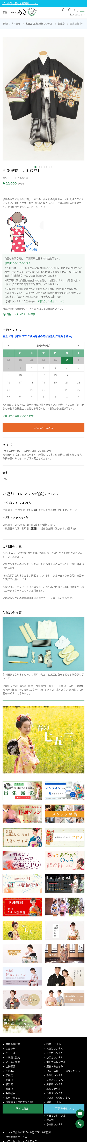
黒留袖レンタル (54, 1048)
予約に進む (23, 1108)
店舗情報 (10, 1066)
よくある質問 (13, 1062)
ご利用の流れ (13, 1057)
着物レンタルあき (11, 23)
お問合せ (36, 458)
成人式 (50, 1120)
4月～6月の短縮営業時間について (20, 3)
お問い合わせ (13, 1098)
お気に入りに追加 (43, 428)
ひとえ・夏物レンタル (58, 1098)
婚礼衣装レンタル (56, 1062)
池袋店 (9, 1080)
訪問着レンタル (54, 1057)
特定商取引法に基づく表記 (20, 1102)
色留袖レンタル (54, 1053)
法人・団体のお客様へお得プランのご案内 (28, 1132)
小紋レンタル (53, 1089)
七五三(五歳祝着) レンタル (39, 23)
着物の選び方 (13, 1044)
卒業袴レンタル (54, 1080)
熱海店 (9, 1089)
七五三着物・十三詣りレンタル (63, 1071)
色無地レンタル (54, 1075)
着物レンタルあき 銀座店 (19, 314)
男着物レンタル (54, 1084)
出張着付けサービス (16, 1137)
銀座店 (61, 23)
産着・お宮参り (54, 1066)
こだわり (10, 1048)
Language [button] (77, 14)
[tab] (35, 167)
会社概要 (10, 1093)
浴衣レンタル (53, 1102)
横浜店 (9, 1084)
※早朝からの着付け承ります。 (19, 416)
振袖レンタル (53, 1044)
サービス (10, 1053)
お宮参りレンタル (56, 1115)
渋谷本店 (10, 1071)
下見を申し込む (64, 1108)
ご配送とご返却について (51, 301)
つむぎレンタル (54, 1093)
